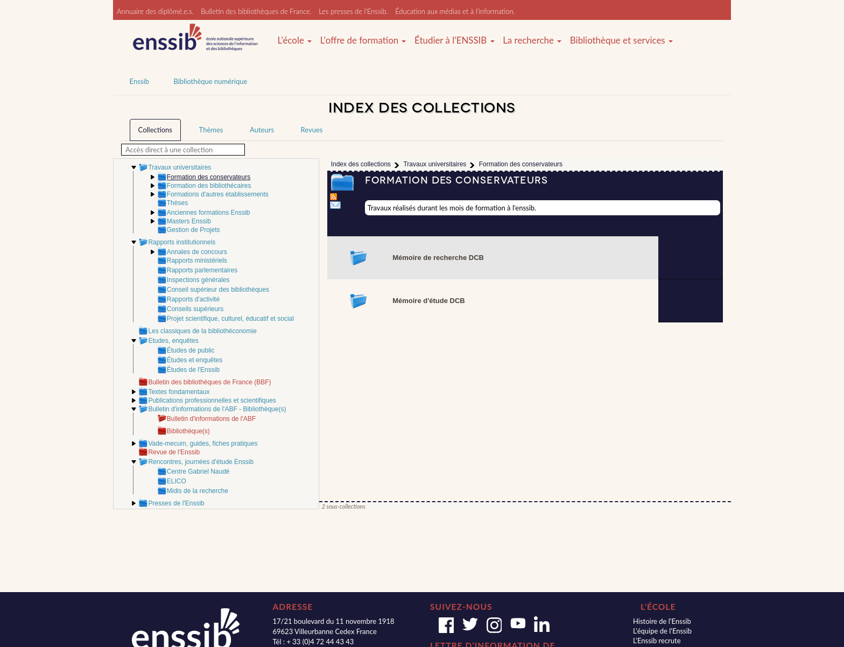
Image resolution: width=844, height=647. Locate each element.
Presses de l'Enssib (176, 503)
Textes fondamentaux (178, 392)
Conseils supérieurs (195, 309)
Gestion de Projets (193, 230)
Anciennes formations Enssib (208, 212)
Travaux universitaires (179, 167)
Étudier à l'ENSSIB (454, 40)
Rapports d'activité (193, 299)
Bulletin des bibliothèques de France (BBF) (209, 382)
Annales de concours (197, 252)
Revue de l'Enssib (174, 452)
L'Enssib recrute (657, 640)
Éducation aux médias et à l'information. (455, 11)
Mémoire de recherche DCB (438, 258)
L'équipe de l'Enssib (662, 631)
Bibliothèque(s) (188, 431)
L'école (294, 40)
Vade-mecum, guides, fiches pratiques (202, 443)
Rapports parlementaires (202, 270)
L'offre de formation (363, 40)
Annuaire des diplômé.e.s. (155, 11)
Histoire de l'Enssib (662, 621)
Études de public (191, 350)
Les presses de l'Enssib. (353, 11)
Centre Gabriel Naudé (198, 471)
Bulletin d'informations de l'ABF (211, 419)
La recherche (532, 40)
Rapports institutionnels (181, 242)
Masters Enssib (189, 221)
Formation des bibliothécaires (209, 185)
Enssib (139, 81)
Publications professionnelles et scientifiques (212, 400)
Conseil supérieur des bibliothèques (218, 289)
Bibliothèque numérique (210, 81)
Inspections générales (198, 280)
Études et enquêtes (194, 360)
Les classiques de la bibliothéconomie (202, 331)
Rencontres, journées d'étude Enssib (201, 462)
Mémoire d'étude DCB (428, 301)
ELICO (176, 481)
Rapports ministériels (197, 260)
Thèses (177, 203)
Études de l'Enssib (193, 370)
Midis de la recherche (197, 491)
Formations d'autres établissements (218, 194)
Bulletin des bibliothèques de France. (256, 11)
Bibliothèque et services (621, 40)
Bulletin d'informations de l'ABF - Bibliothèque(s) (217, 409)
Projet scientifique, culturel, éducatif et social (230, 318)
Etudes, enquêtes (173, 340)
